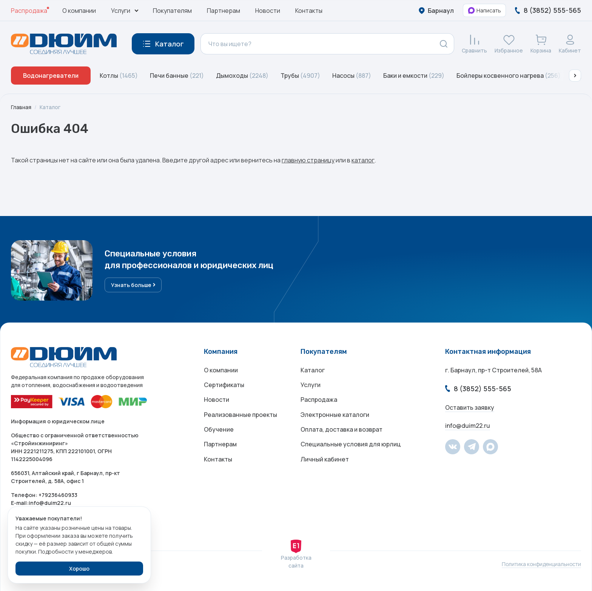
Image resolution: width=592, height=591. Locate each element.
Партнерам (223, 10)
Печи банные (177, 75)
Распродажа (29, 10)
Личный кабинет (325, 461)
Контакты (308, 10)
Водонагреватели (51, 75)
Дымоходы (242, 75)
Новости (267, 10)
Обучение (219, 430)
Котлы (119, 75)
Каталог (50, 107)
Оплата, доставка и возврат (341, 430)
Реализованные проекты (240, 415)
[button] (575, 75)
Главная (21, 107)
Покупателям (172, 10)
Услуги (311, 385)
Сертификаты (224, 385)
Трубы (300, 75)
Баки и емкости (413, 75)
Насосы (351, 75)
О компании (79, 10)
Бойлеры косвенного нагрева (508, 75)
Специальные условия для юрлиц (351, 445)
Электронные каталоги (335, 415)
